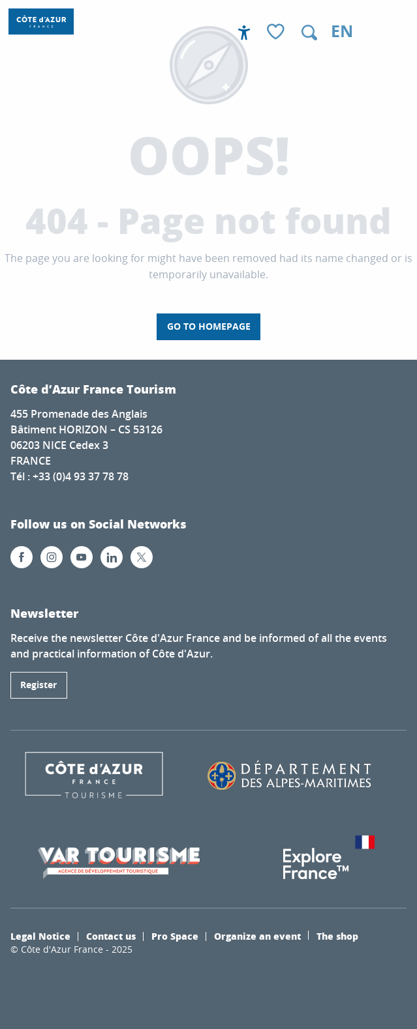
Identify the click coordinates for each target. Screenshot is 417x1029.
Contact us (111, 935)
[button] (309, 33)
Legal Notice (40, 935)
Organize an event (257, 935)
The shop (337, 935)
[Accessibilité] (244, 32)
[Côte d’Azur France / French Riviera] (41, 21)
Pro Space (174, 935)
